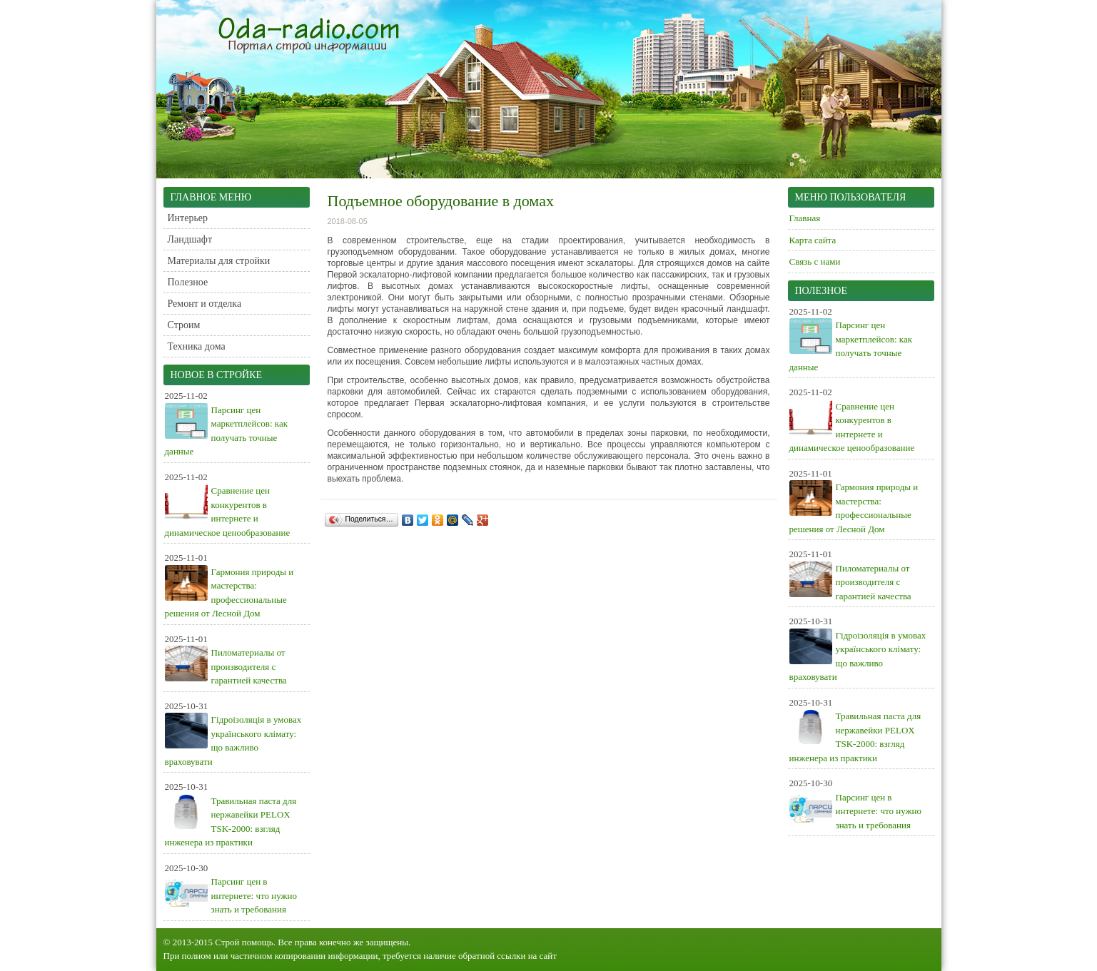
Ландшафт (190, 239)
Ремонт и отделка (205, 303)
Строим (184, 325)
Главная (805, 218)
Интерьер (188, 218)
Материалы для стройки (219, 260)
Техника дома (197, 346)
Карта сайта (812, 240)
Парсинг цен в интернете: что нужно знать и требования (254, 895)
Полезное (188, 282)
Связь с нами (815, 261)
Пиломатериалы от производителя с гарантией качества (249, 666)
